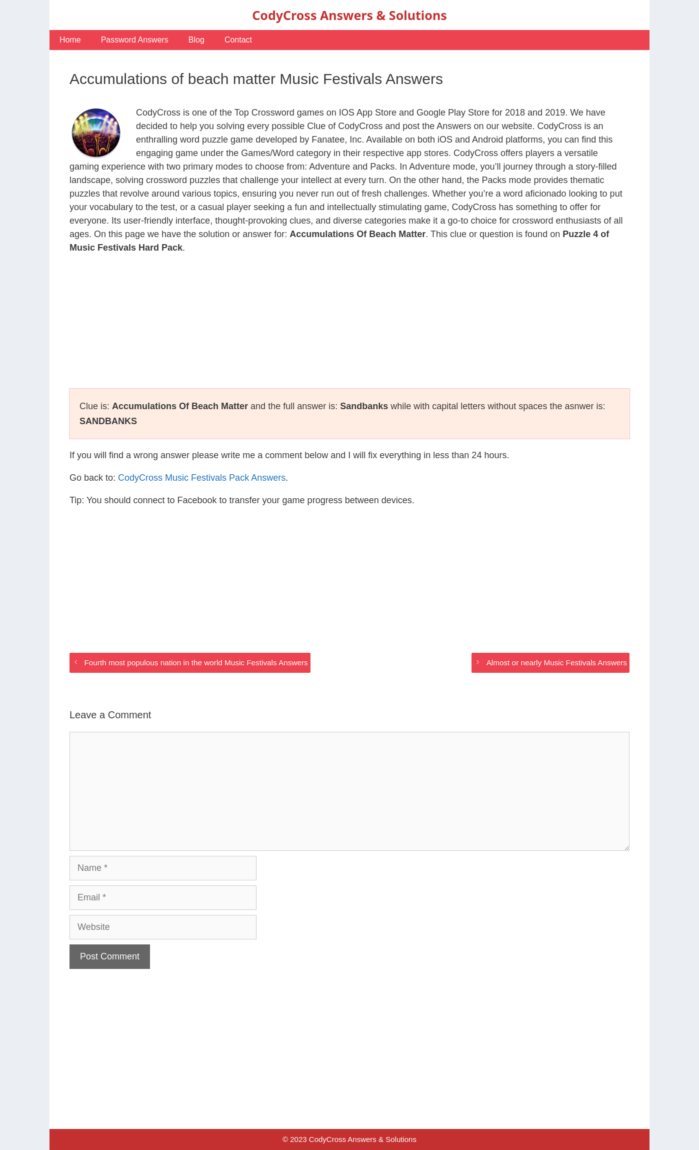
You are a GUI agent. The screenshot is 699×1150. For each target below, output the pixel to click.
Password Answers (134, 40)
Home (70, 40)
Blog (196, 40)
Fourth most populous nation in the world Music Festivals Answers (196, 662)
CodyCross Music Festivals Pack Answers (202, 478)
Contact (238, 40)
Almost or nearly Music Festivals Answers (556, 662)
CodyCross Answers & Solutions (349, 15)
